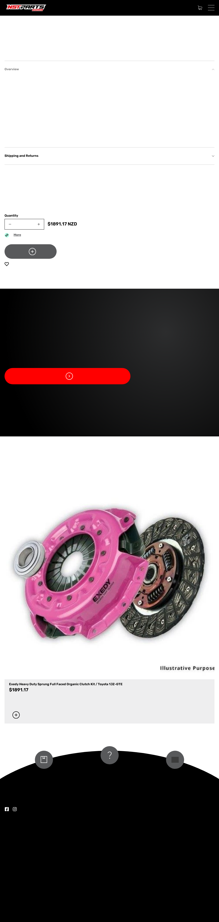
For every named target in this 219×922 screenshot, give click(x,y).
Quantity (11, 322)
